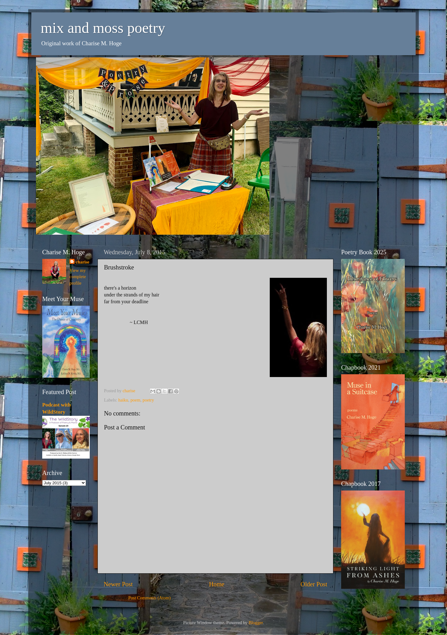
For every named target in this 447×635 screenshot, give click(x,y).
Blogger (256, 622)
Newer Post (118, 584)
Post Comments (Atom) (149, 597)
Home (216, 584)
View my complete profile (78, 276)
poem (135, 399)
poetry (148, 399)
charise (82, 262)
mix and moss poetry (103, 28)
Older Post (313, 584)
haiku (123, 399)
